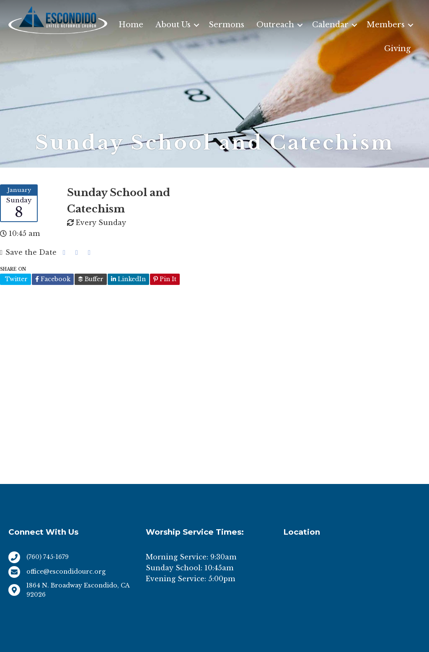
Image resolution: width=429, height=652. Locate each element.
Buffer (90, 279)
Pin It (164, 279)
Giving (397, 48)
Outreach (275, 24)
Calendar (330, 24)
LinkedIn (128, 279)
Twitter (15, 279)
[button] (196, 25)
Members (386, 24)
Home (131, 24)
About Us (173, 24)
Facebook (52, 279)
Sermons (226, 24)
